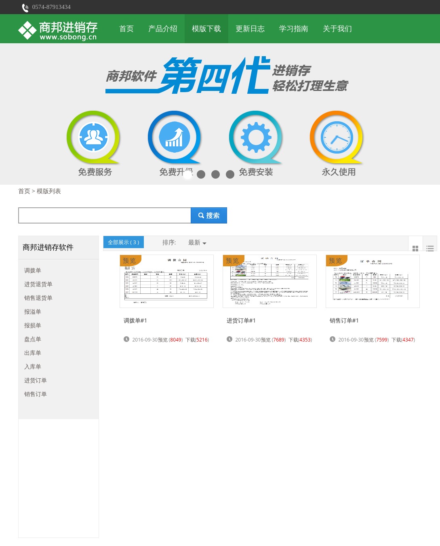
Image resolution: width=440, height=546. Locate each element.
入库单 (32, 366)
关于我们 (337, 29)
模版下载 (206, 29)
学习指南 (293, 29)
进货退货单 (38, 284)
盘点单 (32, 339)
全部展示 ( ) (123, 242)
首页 (126, 29)
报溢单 (32, 311)
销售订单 (35, 394)
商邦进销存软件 (48, 247)
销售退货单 (38, 297)
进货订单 (35, 380)
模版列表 (49, 191)
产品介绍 (162, 29)
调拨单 (32, 270)
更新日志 (250, 29)
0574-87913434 (51, 7)
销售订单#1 (344, 320)
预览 (163, 339)
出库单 (32, 352)
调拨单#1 (135, 320)
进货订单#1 (241, 320)
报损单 (32, 325)
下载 (190, 339)
